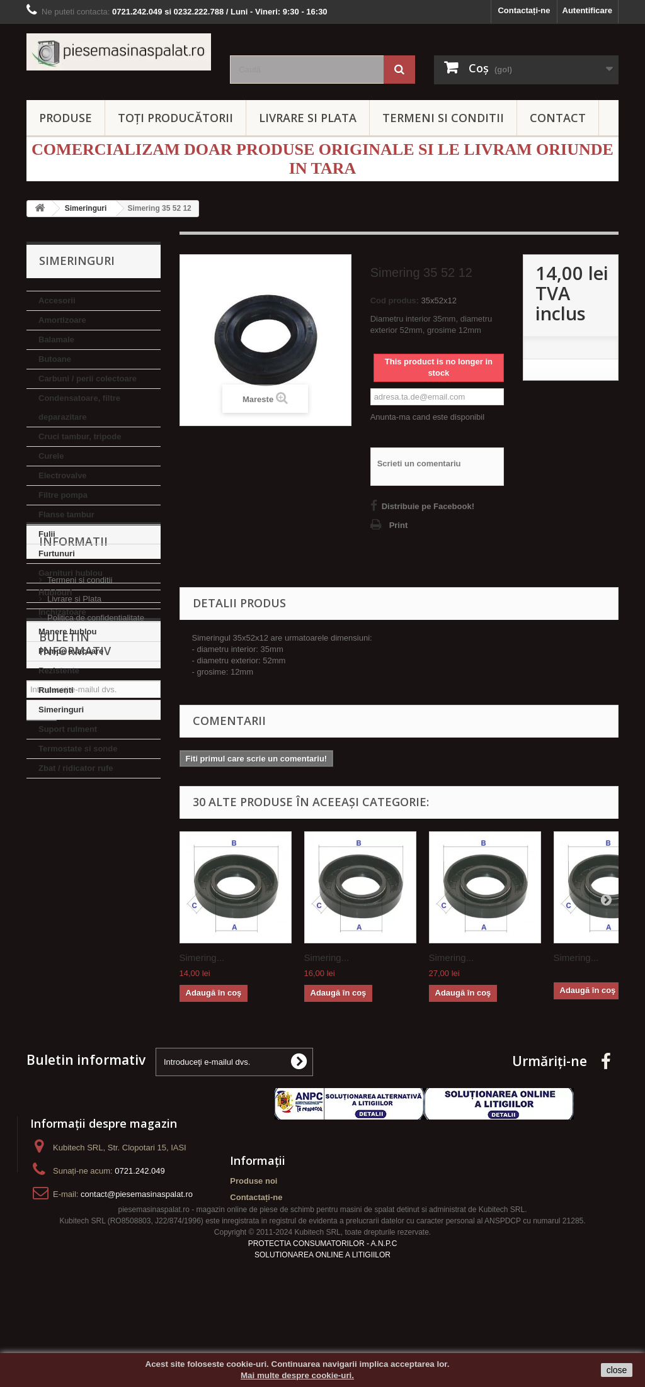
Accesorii (57, 300)
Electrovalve (62, 475)
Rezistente (58, 670)
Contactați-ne (524, 10)
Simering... (202, 957)
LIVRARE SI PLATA (308, 117)
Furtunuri (56, 553)
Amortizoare (62, 320)
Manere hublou (67, 631)
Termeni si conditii (79, 850)
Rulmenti (56, 690)
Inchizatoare (62, 612)
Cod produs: (394, 300)
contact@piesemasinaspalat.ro (137, 1230)
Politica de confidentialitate (95, 887)
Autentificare (587, 10)
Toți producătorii (175, 117)
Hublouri (55, 592)
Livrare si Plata (74, 868)
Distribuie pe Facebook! (428, 506)
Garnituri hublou (70, 573)
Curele (51, 456)
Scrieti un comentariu (419, 463)
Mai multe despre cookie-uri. (297, 1375)
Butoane (54, 359)
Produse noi (253, 1217)
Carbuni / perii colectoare (87, 378)
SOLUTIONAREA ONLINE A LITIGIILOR (322, 1312)
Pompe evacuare (70, 651)
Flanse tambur (66, 514)
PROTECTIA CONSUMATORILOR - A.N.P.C (322, 1301)
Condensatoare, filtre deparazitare (79, 407)
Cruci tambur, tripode (79, 436)
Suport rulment (67, 729)
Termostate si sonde (77, 748)
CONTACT (558, 117)
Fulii (46, 534)
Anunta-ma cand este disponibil (427, 417)
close (617, 1370)
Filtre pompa (63, 495)
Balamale (56, 339)
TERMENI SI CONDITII (443, 117)
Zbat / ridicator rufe (75, 768)
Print (398, 525)
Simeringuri (61, 709)
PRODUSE (65, 117)
